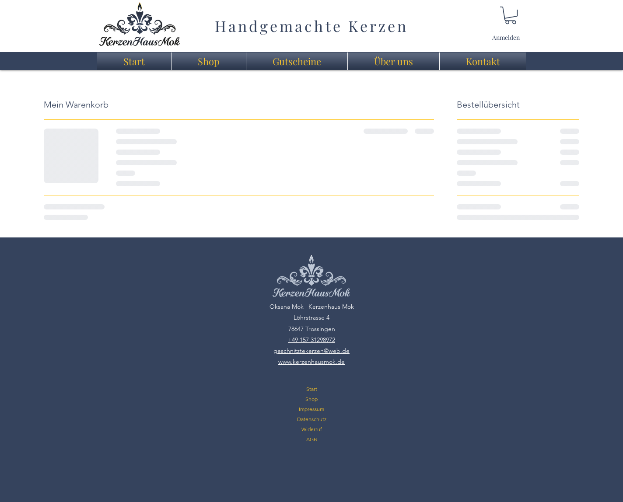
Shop (311, 399)
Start (311, 389)
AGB (311, 439)
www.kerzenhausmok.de (311, 362)
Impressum (311, 409)
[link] (510, 15)
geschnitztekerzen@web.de (311, 351)
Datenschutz (311, 419)
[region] (139, 24)
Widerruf (311, 429)
